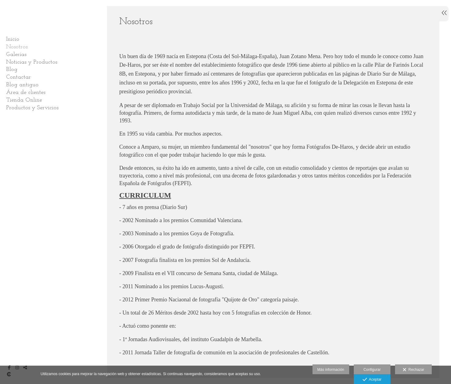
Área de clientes (25, 92)
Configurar (372, 369)
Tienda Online (24, 100)
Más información (330, 369)
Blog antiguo (22, 85)
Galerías (16, 55)
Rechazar (413, 369)
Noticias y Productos (31, 62)
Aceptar (372, 379)
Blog (11, 70)
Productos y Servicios (32, 108)
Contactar (18, 77)
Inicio (12, 39)
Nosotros (17, 47)
